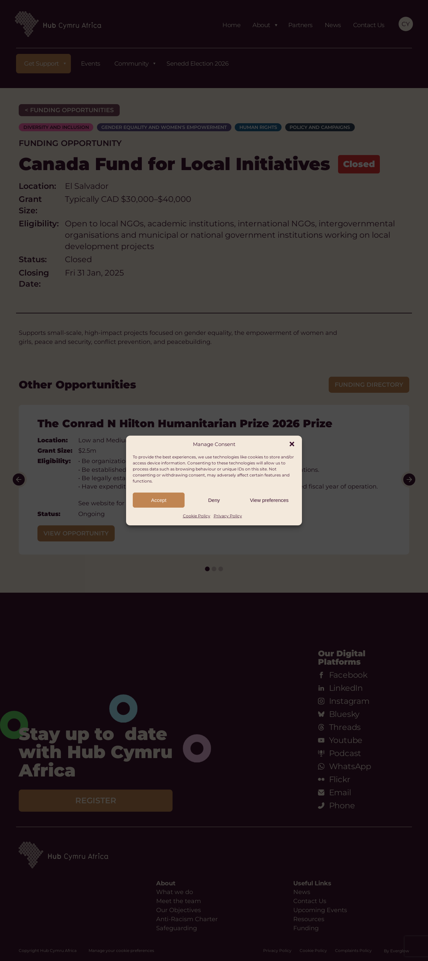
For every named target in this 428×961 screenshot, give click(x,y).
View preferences (269, 500)
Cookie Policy (196, 515)
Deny (214, 500)
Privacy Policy (228, 515)
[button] (292, 444)
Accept (159, 500)
